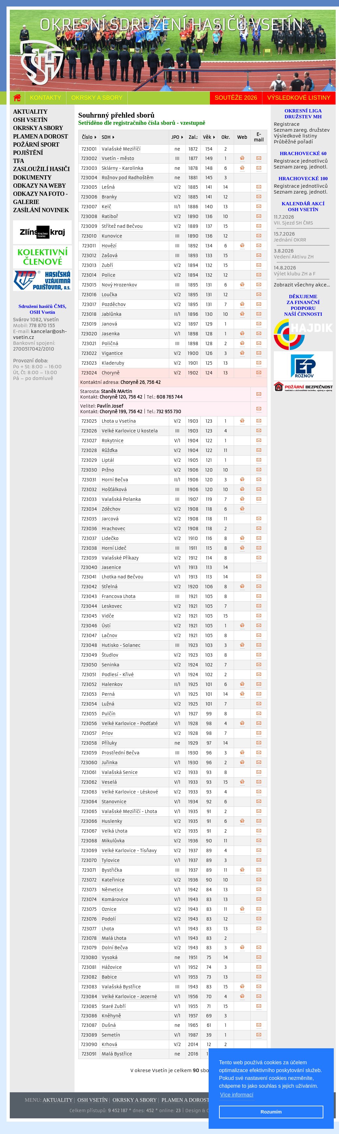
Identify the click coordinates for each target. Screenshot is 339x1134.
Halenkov (112, 684)
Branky (109, 197)
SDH (106, 137)
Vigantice (112, 353)
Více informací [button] (236, 1095)
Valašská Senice (120, 772)
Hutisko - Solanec (121, 645)
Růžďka (110, 450)
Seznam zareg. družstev (302, 130)
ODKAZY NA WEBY (39, 185)
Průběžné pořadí (293, 142)
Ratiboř (110, 216)
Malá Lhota (114, 938)
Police (108, 275)
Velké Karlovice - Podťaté (130, 723)
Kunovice (112, 236)
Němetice (112, 890)
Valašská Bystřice (121, 987)
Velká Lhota (114, 831)
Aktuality (58, 1100)
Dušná (109, 1025)
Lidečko (110, 538)
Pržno (108, 470)
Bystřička (112, 870)
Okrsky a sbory (97, 97)
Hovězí (109, 246)
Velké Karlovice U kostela (130, 431)
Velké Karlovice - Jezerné (129, 996)
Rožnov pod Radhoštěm (128, 178)
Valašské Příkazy (120, 558)
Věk (207, 137)
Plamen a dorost (186, 1100)
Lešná (108, 187)
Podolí (109, 919)
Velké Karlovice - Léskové (130, 792)
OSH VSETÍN (30, 120)
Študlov (110, 655)
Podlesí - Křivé (118, 674)
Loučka (109, 295)
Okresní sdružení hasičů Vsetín (171, 25)
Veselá (109, 782)
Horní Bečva (115, 480)
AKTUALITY (30, 112)
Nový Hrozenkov (119, 285)
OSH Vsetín (93, 1100)
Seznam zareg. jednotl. (300, 167)
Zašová (110, 255)
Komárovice (115, 899)
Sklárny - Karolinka (122, 168)
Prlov (107, 733)
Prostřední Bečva (121, 753)
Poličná (110, 343)
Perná (108, 694)
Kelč (106, 207)
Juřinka (110, 762)
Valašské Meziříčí (121, 149)
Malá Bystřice (117, 1054)
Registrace (287, 124)
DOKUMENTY (32, 177)
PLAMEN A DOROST (40, 136)
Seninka (110, 665)
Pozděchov (114, 304)
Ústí (106, 626)
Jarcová (110, 519)
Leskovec (112, 606)
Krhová (109, 1044)
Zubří (107, 265)
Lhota (108, 929)
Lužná (108, 704)
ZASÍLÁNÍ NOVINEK (41, 210)
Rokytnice (113, 440)
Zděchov (111, 509)
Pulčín (108, 714)
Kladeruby (113, 363)
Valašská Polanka (121, 499)
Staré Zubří (114, 1006)
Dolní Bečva (115, 948)
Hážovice (112, 967)
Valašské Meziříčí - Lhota (129, 811)
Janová (109, 324)
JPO (175, 137)
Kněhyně (111, 1016)
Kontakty (45, 97)
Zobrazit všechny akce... (302, 285)
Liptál (108, 460)
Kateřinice (113, 880)
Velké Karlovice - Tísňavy (129, 850)
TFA (18, 161)
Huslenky (112, 821)
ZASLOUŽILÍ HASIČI (41, 169)
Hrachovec (113, 528)
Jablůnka (112, 314)
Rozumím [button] (271, 1111)
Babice (109, 977)
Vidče (108, 616)
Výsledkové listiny (299, 97)
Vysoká (110, 957)
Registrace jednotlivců (301, 161)
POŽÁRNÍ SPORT (36, 144)
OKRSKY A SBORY (38, 128)
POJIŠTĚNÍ (28, 153)
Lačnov (109, 635)
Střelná (110, 586)
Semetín (111, 1035)
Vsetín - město (118, 158)
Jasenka (111, 334)
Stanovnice (114, 802)
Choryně (111, 373)
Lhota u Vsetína (119, 421)
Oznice (109, 909)
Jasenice (111, 567)
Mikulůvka (113, 841)
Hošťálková (114, 489)
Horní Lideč (114, 548)
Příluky (109, 743)
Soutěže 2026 (236, 97)
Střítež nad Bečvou (122, 226)
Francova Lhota (119, 596)
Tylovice (111, 860)
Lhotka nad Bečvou (122, 577)
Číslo (87, 137)
